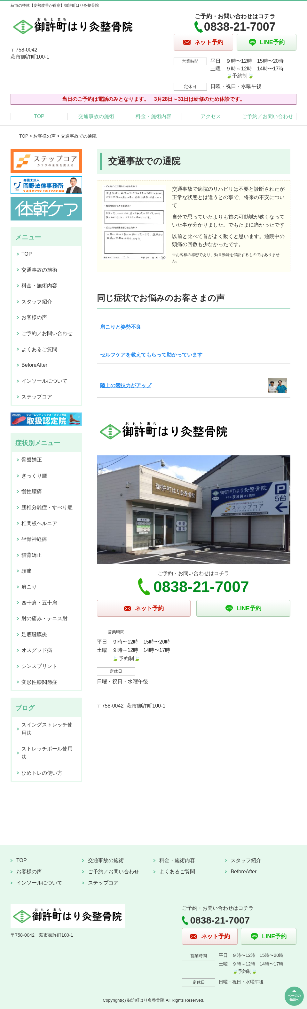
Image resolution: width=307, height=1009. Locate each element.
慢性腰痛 (31, 491)
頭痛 (26, 570)
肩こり (29, 586)
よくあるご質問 (39, 349)
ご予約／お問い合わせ (267, 116)
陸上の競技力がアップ (125, 385)
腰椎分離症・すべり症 (47, 507)
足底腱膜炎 (34, 634)
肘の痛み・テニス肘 (44, 618)
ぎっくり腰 (34, 475)
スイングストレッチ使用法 (47, 729)
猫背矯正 (31, 555)
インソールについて (44, 381)
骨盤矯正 (31, 459)
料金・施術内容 (153, 116)
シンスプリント (39, 666)
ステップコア (36, 396)
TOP (39, 116)
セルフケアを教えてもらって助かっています (151, 354)
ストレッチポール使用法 (47, 753)
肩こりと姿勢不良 (120, 327)
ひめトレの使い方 (41, 773)
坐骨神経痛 (34, 539)
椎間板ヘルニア (39, 523)
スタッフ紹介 (36, 301)
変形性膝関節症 (39, 682)
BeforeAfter (34, 365)
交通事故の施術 (96, 116)
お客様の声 (44, 136)
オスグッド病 (36, 650)
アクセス (211, 116)
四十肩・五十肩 (39, 602)
